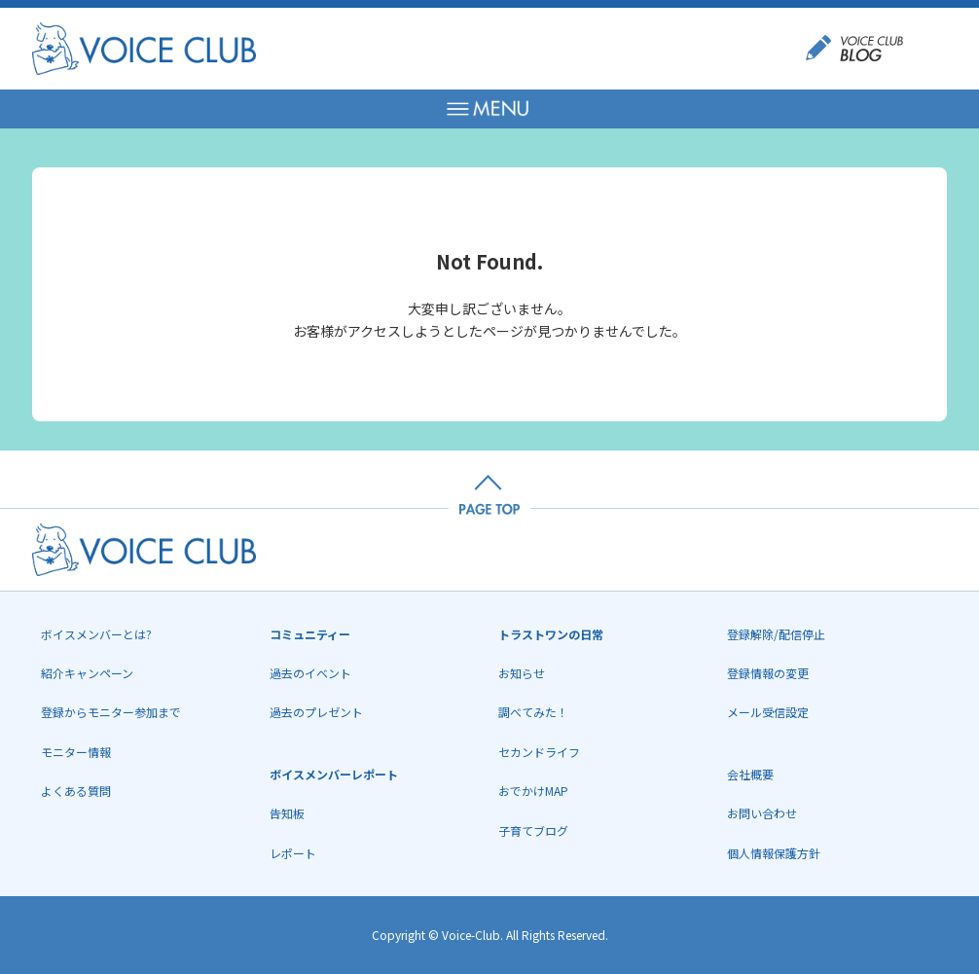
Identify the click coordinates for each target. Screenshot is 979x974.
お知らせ (521, 673)
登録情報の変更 (768, 673)
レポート (293, 853)
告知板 (287, 813)
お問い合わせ (762, 813)
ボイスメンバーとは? (96, 634)
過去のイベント (310, 673)
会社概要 (750, 774)
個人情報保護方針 (773, 853)
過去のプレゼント (316, 711)
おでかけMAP (533, 790)
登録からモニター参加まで (111, 711)
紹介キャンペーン (87, 673)
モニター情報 (76, 751)
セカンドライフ (539, 751)
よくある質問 (76, 790)
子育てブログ (533, 830)
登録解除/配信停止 (776, 634)
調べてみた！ (533, 711)
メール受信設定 (768, 711)
